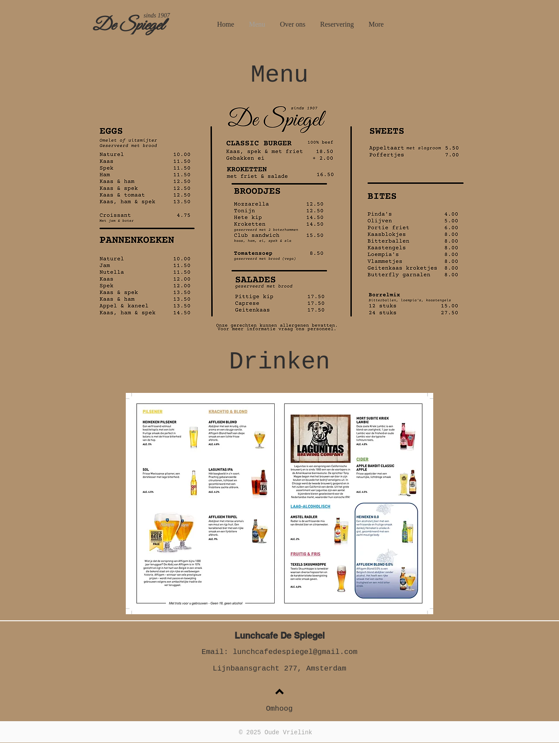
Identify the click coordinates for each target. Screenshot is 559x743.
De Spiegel (128, 26)
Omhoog (279, 709)
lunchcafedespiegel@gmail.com (295, 652)
